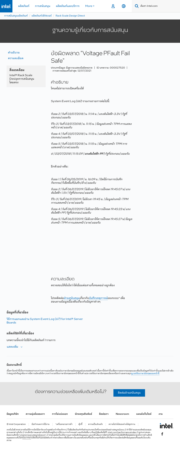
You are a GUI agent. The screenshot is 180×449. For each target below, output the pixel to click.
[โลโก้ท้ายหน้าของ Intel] (166, 425)
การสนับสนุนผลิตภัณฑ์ (16, 16)
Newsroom (122, 414)
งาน (161, 414)
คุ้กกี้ (80, 424)
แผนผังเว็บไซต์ (143, 414)
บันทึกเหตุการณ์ (98, 298)
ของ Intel (27, 438)
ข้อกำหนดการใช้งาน (41, 424)
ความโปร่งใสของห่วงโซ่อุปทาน (122, 424)
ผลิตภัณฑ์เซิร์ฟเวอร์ (42, 16)
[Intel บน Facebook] (162, 434)
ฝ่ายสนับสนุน (72, 298)
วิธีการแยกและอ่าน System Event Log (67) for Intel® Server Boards (45, 321)
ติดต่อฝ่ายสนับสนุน (129, 392)
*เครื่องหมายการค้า (64, 424)
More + (90, 6)
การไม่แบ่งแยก (60, 414)
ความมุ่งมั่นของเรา (35, 414)
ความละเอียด (15, 58)
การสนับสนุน (42, 6)
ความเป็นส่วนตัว (95, 424)
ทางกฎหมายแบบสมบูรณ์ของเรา (32, 435)
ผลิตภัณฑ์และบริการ (68, 6)
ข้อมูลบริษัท (13, 414)
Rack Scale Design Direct (70, 16)
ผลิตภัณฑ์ (23, 6)
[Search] (136, 6)
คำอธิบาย (14, 52)
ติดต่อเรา (104, 414)
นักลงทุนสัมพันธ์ (83, 414)
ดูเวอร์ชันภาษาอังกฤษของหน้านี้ (145, 373)
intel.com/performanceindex (122, 432)
